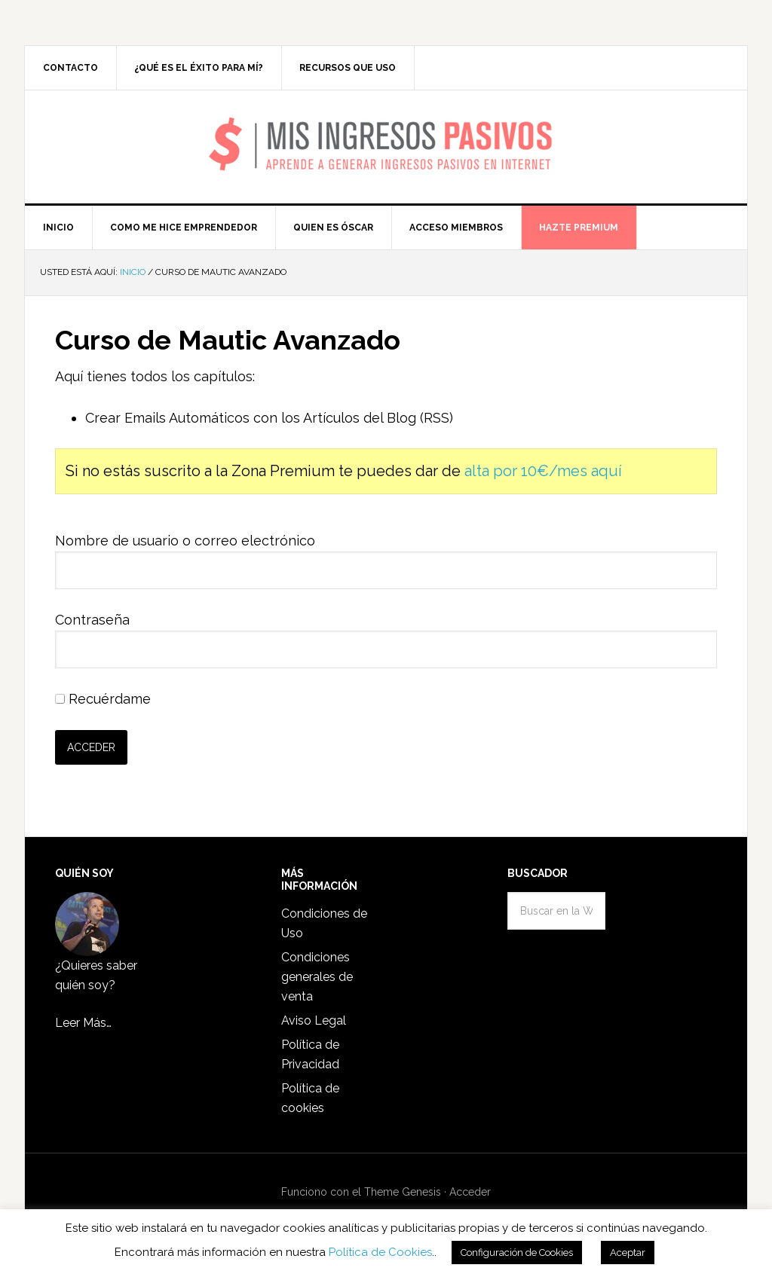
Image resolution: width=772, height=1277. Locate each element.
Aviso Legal (313, 1020)
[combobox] (556, 911)
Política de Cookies (380, 1252)
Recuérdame (103, 699)
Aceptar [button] (627, 1252)
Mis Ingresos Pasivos (386, 125)
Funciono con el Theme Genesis (361, 1192)
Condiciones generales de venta (317, 977)
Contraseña (92, 620)
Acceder (470, 1192)
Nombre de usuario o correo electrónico (185, 540)
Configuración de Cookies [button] (517, 1252)
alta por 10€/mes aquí (543, 471)
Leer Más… (83, 1023)
